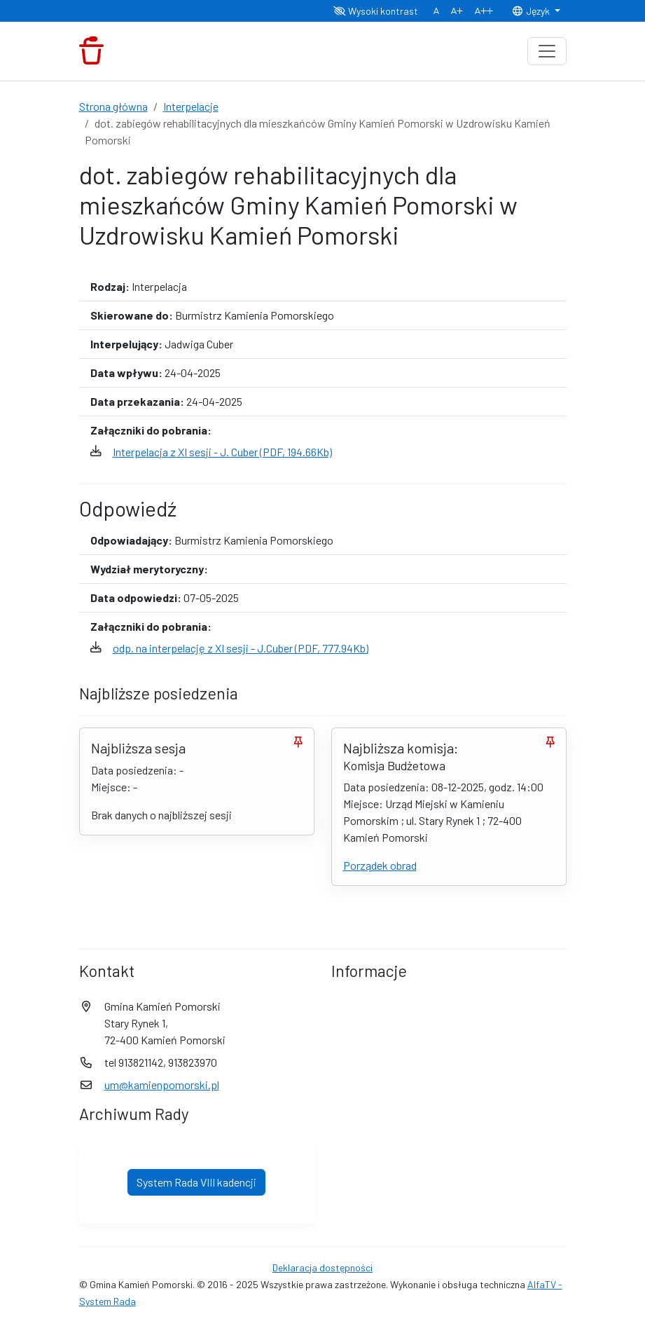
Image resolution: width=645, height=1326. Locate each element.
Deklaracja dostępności (322, 1267)
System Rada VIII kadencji (196, 1182)
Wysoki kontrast (375, 11)
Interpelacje (191, 106)
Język (531, 11)
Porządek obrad (380, 865)
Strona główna (113, 106)
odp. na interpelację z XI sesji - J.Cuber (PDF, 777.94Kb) (240, 648)
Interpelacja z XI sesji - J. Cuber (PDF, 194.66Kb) (222, 451)
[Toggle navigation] (547, 51)
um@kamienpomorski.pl (161, 1084)
